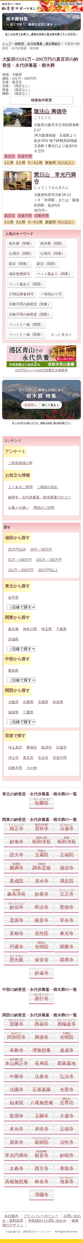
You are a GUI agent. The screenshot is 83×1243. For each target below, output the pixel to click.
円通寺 (16, 946)
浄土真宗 (15, 747)
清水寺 (41, 880)
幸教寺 (16, 1050)
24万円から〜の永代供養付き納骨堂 (41, 370)
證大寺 (16, 854)
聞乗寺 (67, 946)
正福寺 (67, 1128)
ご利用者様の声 (20, 463)
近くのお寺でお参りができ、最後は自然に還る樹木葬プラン (41, 423)
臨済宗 (46, 747)
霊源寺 (16, 920)
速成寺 (67, 1050)
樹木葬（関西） (52, 243)
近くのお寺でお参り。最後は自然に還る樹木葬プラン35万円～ (41, 34)
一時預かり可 (51, 294)
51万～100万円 (20, 560)
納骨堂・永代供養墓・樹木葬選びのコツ (39, 497)
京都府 (43, 702)
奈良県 (58, 702)
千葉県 (61, 629)
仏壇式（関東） (52, 253)
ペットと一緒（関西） (26, 324)
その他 (31, 768)
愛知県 (13, 670)
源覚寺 (16, 1142)
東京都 (13, 629)
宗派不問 (60, 758)
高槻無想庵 (16, 1181)
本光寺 (16, 1128)
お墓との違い (18, 507)
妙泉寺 (41, 894)
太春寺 (16, 1168)
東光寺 (67, 933)
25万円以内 (17, 549)
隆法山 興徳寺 (50, 111)
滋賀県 (13, 712)
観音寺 (41, 920)
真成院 (16, 880)
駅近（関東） (19, 264)
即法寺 (41, 907)
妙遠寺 (41, 972)
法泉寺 (41, 1076)
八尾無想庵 (41, 1102)
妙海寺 (16, 841)
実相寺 (16, 933)
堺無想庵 (41, 1050)
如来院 (16, 1102)
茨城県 (13, 639)
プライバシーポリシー (40, 1216)
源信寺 (67, 867)
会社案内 (11, 1216)
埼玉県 (46, 629)
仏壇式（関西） (21, 253)
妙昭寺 (67, 1155)
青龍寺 (67, 1168)
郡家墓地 (66, 1063)
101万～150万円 (49, 560)
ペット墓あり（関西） (26, 284)
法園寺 (16, 1089)
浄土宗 (13, 758)
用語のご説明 (43, 507)
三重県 (28, 712)
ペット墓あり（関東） (54, 274)
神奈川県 (30, 629)
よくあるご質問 (20, 487)
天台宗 (43, 758)
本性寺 (41, 1128)
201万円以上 (48, 570)
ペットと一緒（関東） (26, 334)
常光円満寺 (16, 1155)
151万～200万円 (21, 570)
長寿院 (41, 1063)
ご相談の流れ (47, 487)
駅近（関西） (47, 264)
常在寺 (67, 920)
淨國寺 (41, 1194)
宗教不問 (15, 768)
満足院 (67, 880)
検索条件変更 (41, 100)
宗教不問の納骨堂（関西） (30, 314)
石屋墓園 (41, 1089)
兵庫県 (28, 702)
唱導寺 (67, 959)
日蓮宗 (61, 747)
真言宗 (28, 758)
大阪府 (13, 702)
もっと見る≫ (61, 334)
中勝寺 (16, 1076)
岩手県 (13, 597)
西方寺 (41, 1168)
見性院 (41, 933)
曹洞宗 (31, 747)
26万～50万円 (41, 549)
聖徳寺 (67, 907)
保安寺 (41, 959)
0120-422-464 (71, 4)
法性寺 (67, 1142)
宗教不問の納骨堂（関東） (30, 304)
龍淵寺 (16, 1115)
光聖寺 (67, 1089)
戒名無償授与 (19, 274)
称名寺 (41, 1181)
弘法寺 (67, 1076)
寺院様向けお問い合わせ (47, 1220)
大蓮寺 (67, 1115)
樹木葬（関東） (21, 243)
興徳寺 (41, 1037)
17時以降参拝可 (21, 294)
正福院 (67, 854)
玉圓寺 (41, 1115)
